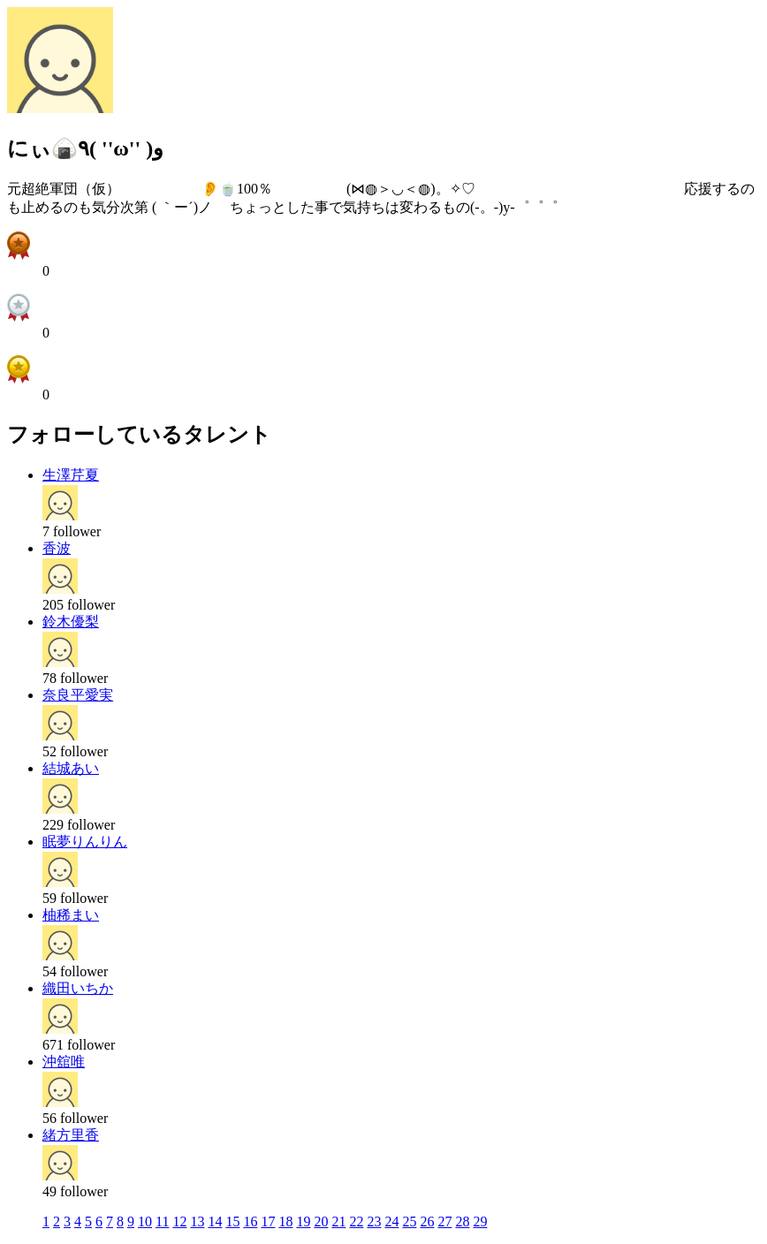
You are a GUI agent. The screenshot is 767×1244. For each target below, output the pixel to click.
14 (215, 1221)
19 (303, 1221)
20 (321, 1221)
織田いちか (77, 988)
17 (268, 1221)
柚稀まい (70, 914)
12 (179, 1221)
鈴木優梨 (70, 621)
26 (427, 1221)
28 (462, 1221)
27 (444, 1221)
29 (480, 1221)
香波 (56, 548)
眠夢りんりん (84, 841)
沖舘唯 (63, 1061)
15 (232, 1221)
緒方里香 (70, 1134)
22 (356, 1221)
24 (391, 1221)
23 (374, 1221)
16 (250, 1221)
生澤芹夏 (70, 474)
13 (197, 1221)
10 (145, 1221)
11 (162, 1221)
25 (409, 1221)
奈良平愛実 (77, 694)
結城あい (70, 768)
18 (285, 1221)
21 (338, 1221)
